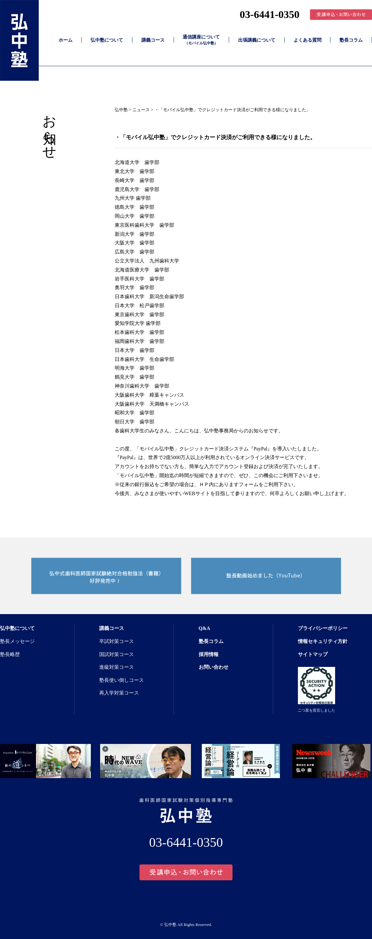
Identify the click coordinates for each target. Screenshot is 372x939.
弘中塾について (107, 40)
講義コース (153, 40)
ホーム (66, 40)
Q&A (204, 628)
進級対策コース (116, 667)
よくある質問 (307, 40)
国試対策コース (116, 654)
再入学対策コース (119, 692)
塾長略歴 (10, 654)
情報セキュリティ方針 (323, 641)
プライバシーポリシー (323, 628)
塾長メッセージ (17, 641)
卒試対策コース (116, 641)
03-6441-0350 (269, 14)
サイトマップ (313, 654)
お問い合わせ (213, 667)
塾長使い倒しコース (121, 680)
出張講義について (256, 40)
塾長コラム (351, 40)
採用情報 (209, 654)
